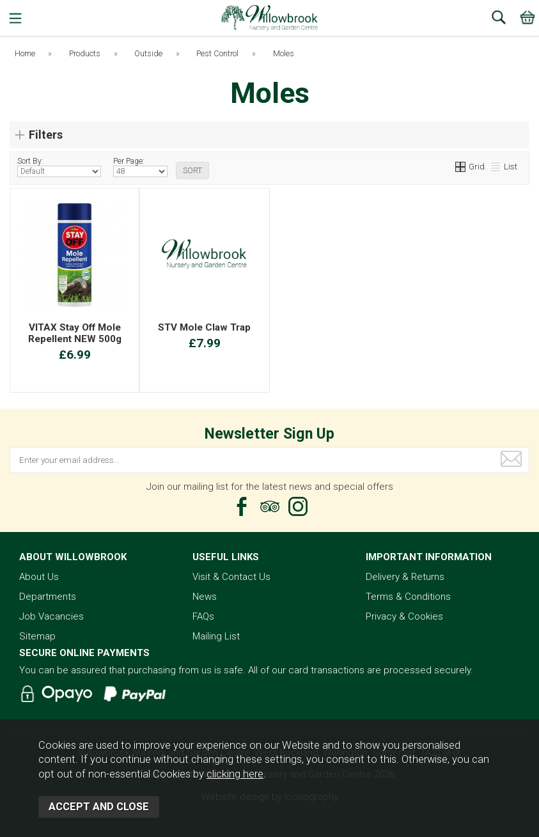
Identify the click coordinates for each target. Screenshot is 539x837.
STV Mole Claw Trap (204, 327)
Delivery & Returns (405, 577)
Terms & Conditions (408, 596)
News (204, 596)
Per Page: (140, 167)
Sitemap (37, 636)
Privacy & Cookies (404, 616)
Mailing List (216, 636)
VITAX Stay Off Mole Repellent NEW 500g (74, 333)
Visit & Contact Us (231, 577)
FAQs (203, 616)
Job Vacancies (51, 616)
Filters (46, 134)
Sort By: (59, 167)
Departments (47, 596)
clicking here (235, 774)
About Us (39, 577)
